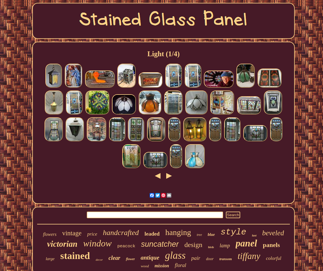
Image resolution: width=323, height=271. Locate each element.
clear (114, 258)
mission (162, 265)
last (254, 235)
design (193, 244)
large (50, 258)
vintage (72, 233)
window (97, 243)
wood (145, 266)
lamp (225, 245)
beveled (273, 233)
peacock (126, 246)
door (209, 259)
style (233, 232)
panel (246, 243)
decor (99, 259)
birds (211, 247)
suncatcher (160, 244)
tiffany (249, 256)
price (92, 234)
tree (199, 235)
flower (130, 259)
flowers (50, 234)
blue (211, 234)
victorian (62, 243)
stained (75, 255)
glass (175, 255)
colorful (273, 258)
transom (225, 259)
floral (180, 265)
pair (195, 258)
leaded (152, 234)
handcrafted (121, 232)
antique (150, 257)
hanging (178, 232)
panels (271, 244)
